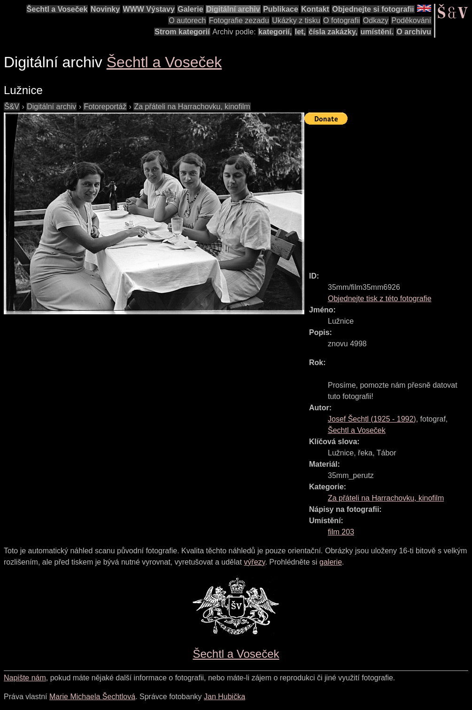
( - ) (372, 419)
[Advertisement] (388, 194)
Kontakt (315, 9)
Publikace (280, 9)
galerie (330, 562)
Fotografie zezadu (239, 20)
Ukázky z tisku (296, 20)
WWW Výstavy (149, 9)
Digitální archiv (233, 9)
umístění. (377, 32)
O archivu (413, 32)
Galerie (190, 9)
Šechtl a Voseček (57, 9)
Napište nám (25, 678)
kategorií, (275, 32)
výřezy (254, 562)
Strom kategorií (182, 32)
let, (300, 32)
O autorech (187, 20)
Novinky (105, 9)
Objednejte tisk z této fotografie (380, 299)
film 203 (341, 532)
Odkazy (375, 20)
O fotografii (341, 20)
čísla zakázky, (333, 32)
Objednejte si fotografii (373, 9)
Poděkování (411, 20)
